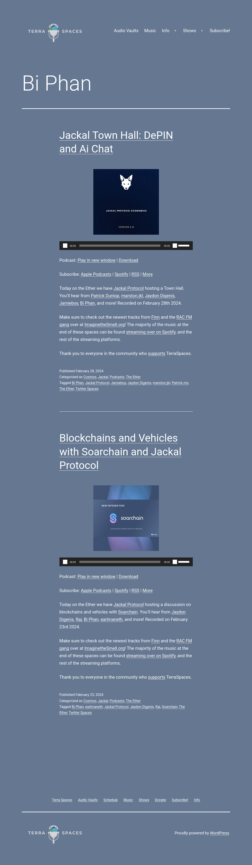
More (148, 274)
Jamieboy (68, 303)
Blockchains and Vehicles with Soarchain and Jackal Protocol (120, 452)
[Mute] (175, 245)
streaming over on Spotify (150, 332)
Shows (189, 30)
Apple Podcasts (96, 274)
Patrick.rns (180, 383)
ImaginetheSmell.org (104, 324)
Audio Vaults (126, 30)
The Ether (133, 377)
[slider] (119, 246)
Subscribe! (220, 30)
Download (128, 260)
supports (156, 353)
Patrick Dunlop (105, 295)
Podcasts (117, 377)
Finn (155, 317)
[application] (126, 245)
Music (150, 30)
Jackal (103, 377)
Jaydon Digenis (160, 295)
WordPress (219, 833)
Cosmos (89, 377)
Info (166, 30)
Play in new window (97, 260)
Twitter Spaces (87, 389)
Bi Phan (87, 303)
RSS (135, 274)
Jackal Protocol (129, 288)
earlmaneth (112, 619)
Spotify (121, 274)
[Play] (65, 245)
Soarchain (128, 612)
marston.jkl (132, 295)
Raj (79, 619)
